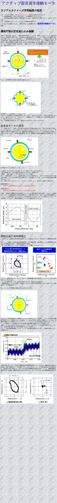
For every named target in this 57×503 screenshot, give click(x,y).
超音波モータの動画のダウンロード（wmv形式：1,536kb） (18, 190)
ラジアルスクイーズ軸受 (25, 14)
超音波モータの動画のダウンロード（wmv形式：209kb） (19, 185)
